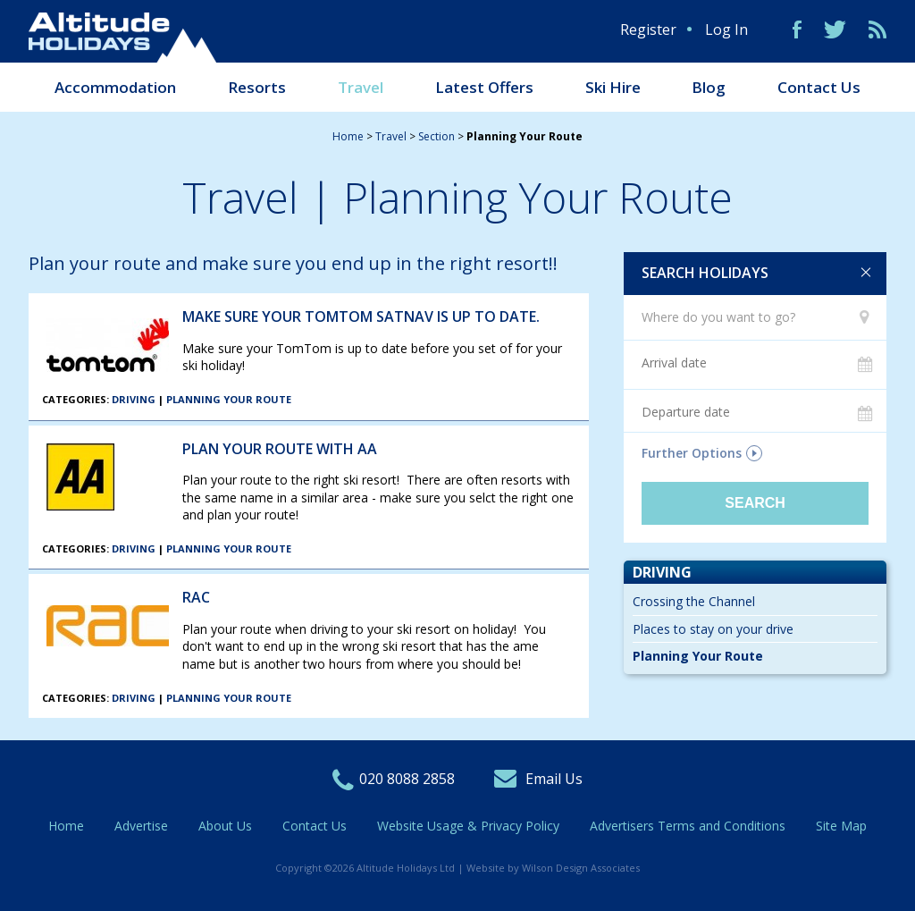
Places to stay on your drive (713, 628)
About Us (225, 825)
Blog (709, 87)
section (436, 136)
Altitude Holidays (122, 38)
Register (648, 29)
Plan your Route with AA (279, 449)
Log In (726, 29)
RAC (196, 597)
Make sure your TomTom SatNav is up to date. (361, 316)
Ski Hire (613, 87)
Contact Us (818, 87)
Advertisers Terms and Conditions (687, 825)
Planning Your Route (228, 399)
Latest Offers (484, 87)
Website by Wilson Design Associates (553, 867)
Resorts (257, 87)
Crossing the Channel (694, 601)
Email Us (554, 779)
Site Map (841, 825)
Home (348, 136)
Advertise (141, 825)
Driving (133, 399)
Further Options (692, 453)
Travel (360, 87)
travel (391, 136)
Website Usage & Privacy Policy (468, 825)
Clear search (866, 273)
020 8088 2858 (407, 779)
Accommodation (115, 87)
